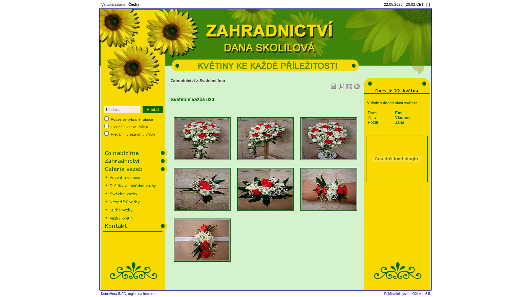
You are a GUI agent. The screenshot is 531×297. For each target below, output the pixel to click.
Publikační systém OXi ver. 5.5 (407, 294)
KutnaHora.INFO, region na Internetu (128, 294)
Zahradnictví (183, 80)
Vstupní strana (113, 4)
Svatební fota (212, 80)
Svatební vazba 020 (192, 99)
